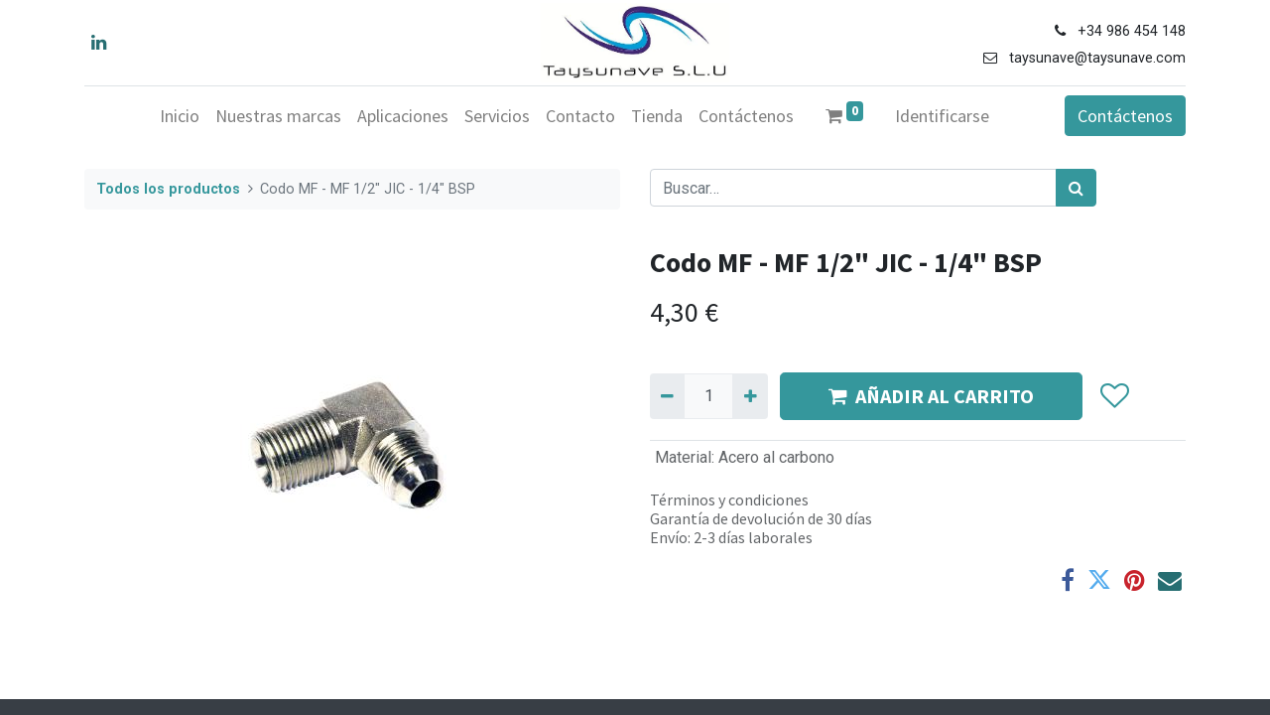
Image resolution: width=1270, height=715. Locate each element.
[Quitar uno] (667, 396)
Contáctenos (1125, 115)
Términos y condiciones (729, 499)
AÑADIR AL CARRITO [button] (931, 395)
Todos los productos (168, 189)
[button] (1113, 396)
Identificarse (942, 115)
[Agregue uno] (749, 396)
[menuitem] (179, 115)
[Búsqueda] (1076, 188)
